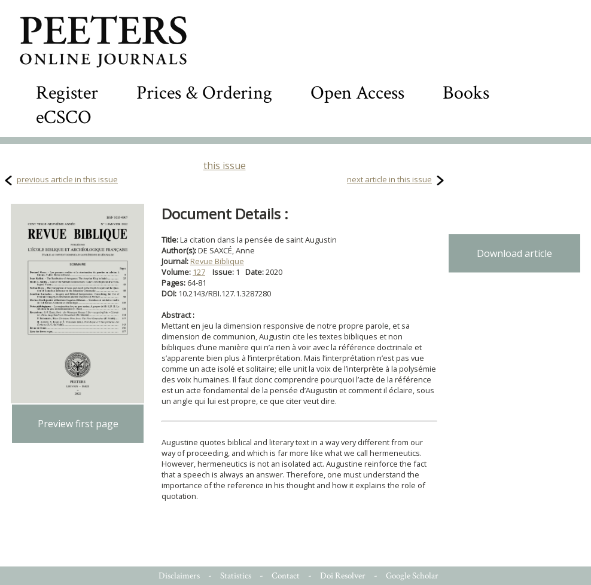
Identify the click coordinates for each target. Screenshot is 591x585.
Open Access (357, 93)
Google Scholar (412, 575)
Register (67, 93)
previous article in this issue (67, 179)
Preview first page (78, 423)
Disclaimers (179, 575)
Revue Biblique (217, 261)
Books (466, 93)
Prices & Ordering (204, 93)
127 (199, 272)
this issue (224, 165)
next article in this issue (389, 179)
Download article (514, 253)
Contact (286, 575)
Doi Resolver (342, 575)
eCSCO (64, 117)
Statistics (235, 575)
